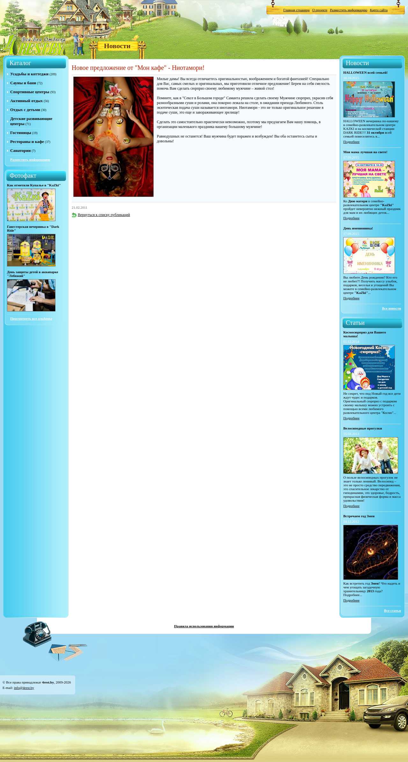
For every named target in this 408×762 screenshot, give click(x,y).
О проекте (319, 10)
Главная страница (296, 10)
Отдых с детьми (25, 109)
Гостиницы (20, 132)
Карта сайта (379, 10)
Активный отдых (26, 100)
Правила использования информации (204, 626)
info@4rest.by (24, 688)
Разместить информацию (348, 10)
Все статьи (392, 610)
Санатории (20, 150)
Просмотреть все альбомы (31, 318)
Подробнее (351, 142)
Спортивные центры (29, 91)
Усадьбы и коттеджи (29, 73)
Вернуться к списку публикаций (101, 215)
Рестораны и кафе (27, 141)
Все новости (391, 308)
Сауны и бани (23, 82)
